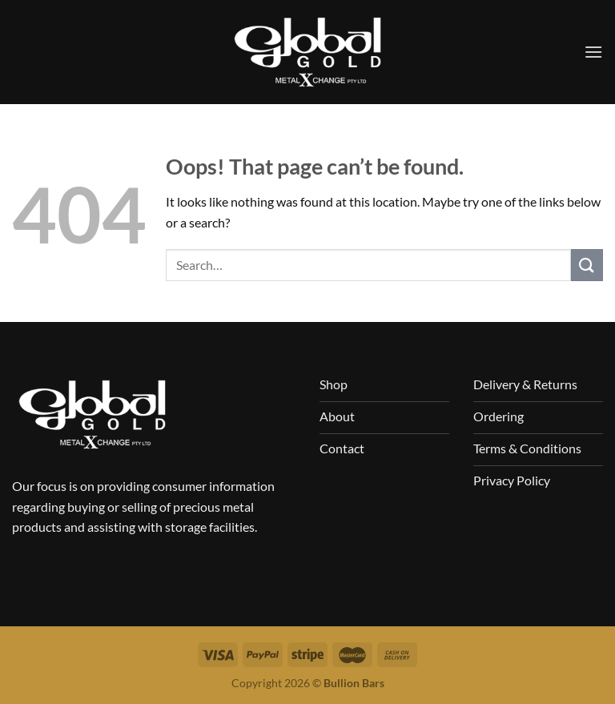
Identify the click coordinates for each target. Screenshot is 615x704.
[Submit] (587, 264)
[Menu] (593, 51)
